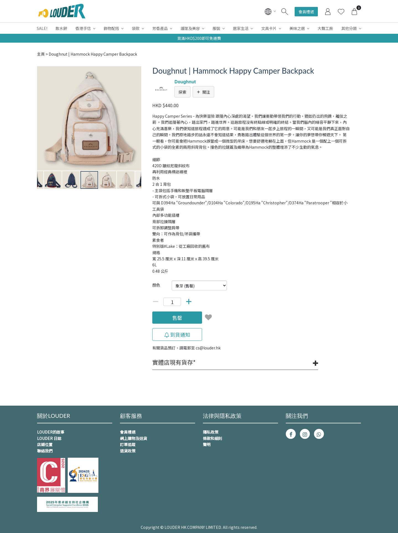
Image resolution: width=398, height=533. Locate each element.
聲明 (207, 444)
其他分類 (349, 28)
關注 (203, 92)
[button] (136, 71)
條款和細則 (212, 438)
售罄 (177, 317)
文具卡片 (269, 28)
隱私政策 (210, 432)
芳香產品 (160, 28)
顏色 (156, 285)
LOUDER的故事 (50, 432)
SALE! (42, 28)
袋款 (136, 28)
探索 (182, 92)
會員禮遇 (306, 11)
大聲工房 (325, 28)
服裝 (216, 28)
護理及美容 (190, 28)
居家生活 (240, 28)
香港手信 (83, 28)
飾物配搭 (111, 28)
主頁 (41, 54)
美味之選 (297, 28)
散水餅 (61, 28)
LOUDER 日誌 (49, 438)
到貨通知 (177, 334)
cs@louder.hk (208, 348)
